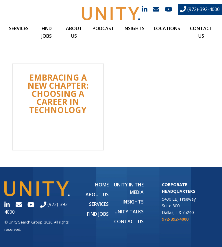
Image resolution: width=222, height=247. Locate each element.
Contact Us (129, 221)
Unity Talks (129, 211)
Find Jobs (98, 214)
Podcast (103, 28)
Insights (134, 28)
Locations (167, 28)
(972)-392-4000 (200, 9)
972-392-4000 (175, 219)
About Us (97, 194)
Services (19, 28)
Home (102, 184)
